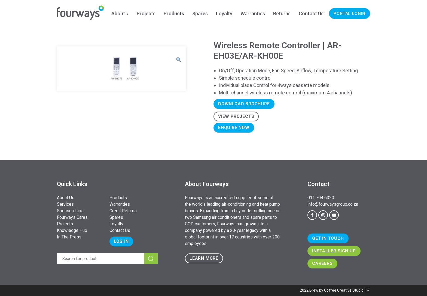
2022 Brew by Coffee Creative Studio (335, 290)
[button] (179, 60)
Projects (146, 13)
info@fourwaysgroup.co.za (332, 204)
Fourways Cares (72, 217)
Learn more (204, 258)
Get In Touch (328, 238)
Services (65, 204)
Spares (200, 13)
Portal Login (349, 13)
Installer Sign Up (334, 250)
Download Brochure (244, 103)
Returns (282, 13)
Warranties (252, 13)
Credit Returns (123, 210)
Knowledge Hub (72, 230)
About (118, 13)
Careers (322, 263)
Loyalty (224, 13)
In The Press (69, 237)
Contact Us (311, 13)
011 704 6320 (320, 197)
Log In (121, 241)
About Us (65, 197)
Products (174, 13)
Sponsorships (70, 210)
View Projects (236, 116)
